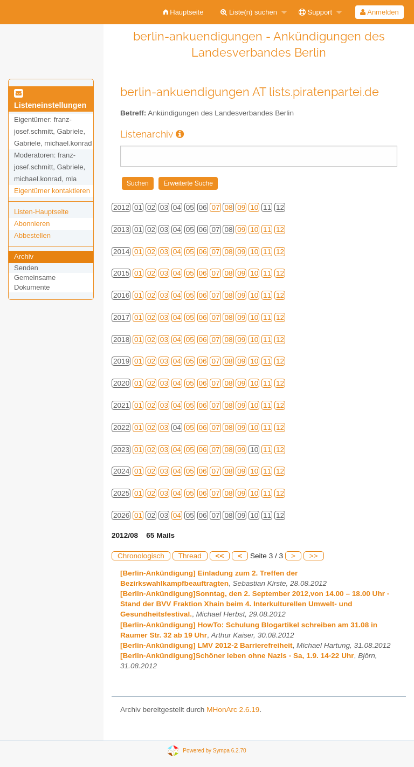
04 (177, 252)
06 (203, 252)
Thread (190, 556)
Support (315, 12)
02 (151, 252)
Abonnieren (32, 224)
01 (138, 252)
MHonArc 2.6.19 (232, 710)
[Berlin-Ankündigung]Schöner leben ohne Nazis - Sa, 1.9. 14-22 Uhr (237, 656)
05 (190, 252)
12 (280, 229)
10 (254, 207)
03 (164, 252)
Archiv (23, 256)
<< (220, 556)
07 (215, 207)
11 (267, 229)
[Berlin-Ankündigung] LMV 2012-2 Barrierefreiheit (206, 645)
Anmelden (379, 12)
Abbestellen (32, 235)
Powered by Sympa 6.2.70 (214, 750)
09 (241, 207)
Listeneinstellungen (50, 99)
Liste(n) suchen (248, 12)
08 (228, 207)
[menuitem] (183, 12)
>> (313, 556)
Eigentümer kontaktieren (52, 191)
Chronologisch (141, 556)
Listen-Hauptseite (41, 212)
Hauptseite (183, 12)
